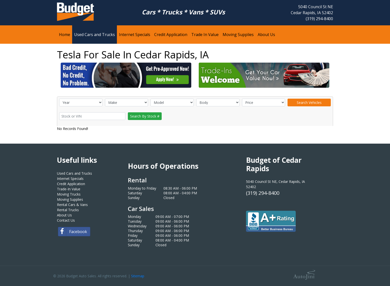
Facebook (72, 231)
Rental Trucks (68, 209)
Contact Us (66, 220)
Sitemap (137, 276)
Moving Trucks (69, 194)
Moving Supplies (70, 199)
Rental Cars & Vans (72, 204)
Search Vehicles (309, 102)
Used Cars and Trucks (74, 173)
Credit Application (71, 183)
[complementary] (375, 271)
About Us (64, 215)
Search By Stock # (144, 116)
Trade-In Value (68, 189)
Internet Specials (70, 178)
